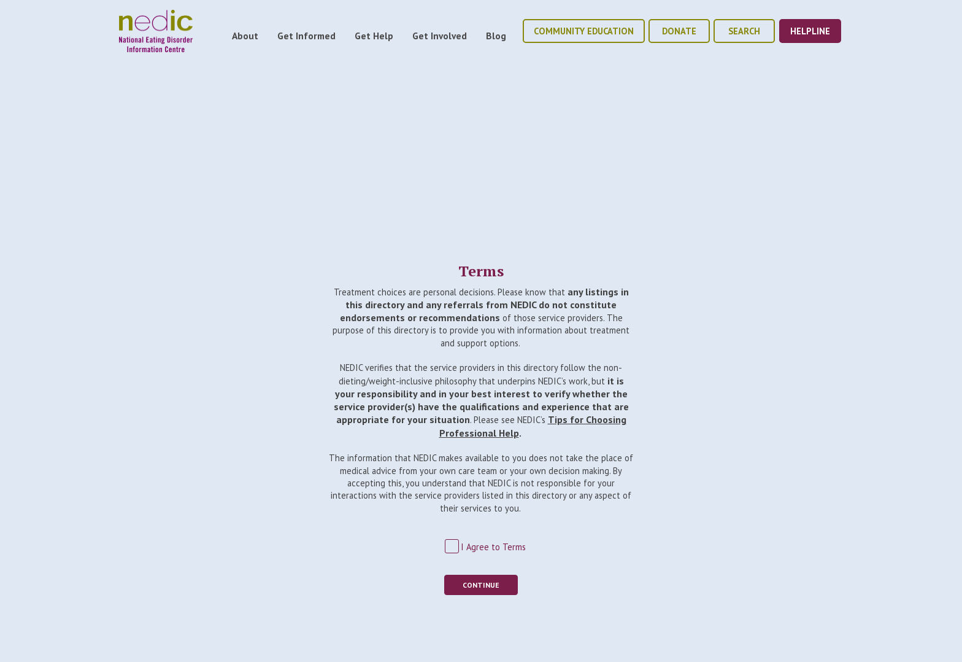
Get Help (374, 35)
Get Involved (439, 35)
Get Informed (306, 35)
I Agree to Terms (493, 547)
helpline (810, 31)
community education (584, 31)
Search (744, 31)
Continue (481, 585)
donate (679, 31)
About (245, 35)
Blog (496, 35)
